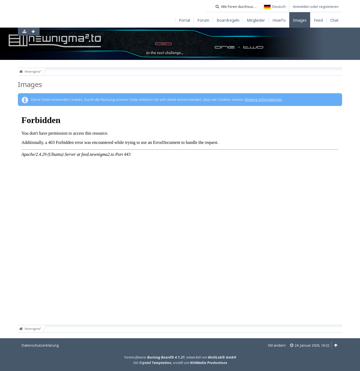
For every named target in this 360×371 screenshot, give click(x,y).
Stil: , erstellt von (180, 362)
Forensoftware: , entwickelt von (180, 357)
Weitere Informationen (263, 99)
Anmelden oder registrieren (316, 6)
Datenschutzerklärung (40, 345)
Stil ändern (277, 345)
